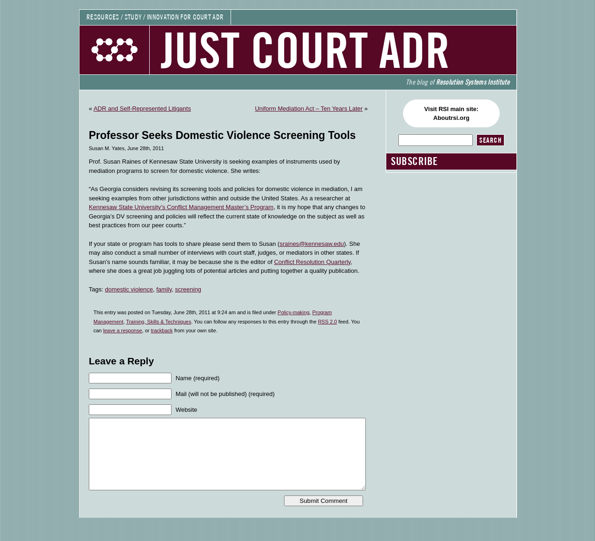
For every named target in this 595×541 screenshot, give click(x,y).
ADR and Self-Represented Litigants (142, 108)
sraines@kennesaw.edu (311, 243)
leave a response (122, 330)
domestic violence (129, 289)
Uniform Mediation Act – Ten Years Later (309, 108)
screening (188, 289)
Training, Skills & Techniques (158, 321)
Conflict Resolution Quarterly (312, 261)
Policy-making (293, 312)
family (164, 289)
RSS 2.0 (327, 321)
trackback (162, 330)
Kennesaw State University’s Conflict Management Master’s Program (181, 207)
